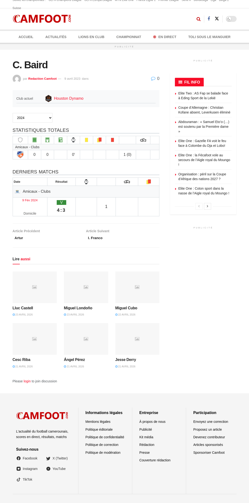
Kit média (146, 426)
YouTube (56, 458)
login (27, 370)
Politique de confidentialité (105, 426)
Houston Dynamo (69, 98)
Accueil (26, 37)
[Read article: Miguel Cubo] (137, 276)
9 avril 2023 (72, 78)
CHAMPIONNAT (128, 37)
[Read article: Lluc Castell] (35, 276)
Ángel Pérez (74, 349)
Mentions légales (98, 411)
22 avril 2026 (125, 303)
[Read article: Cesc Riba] (35, 328)
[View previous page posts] (199, 206)
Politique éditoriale (99, 419)
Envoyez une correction (210, 411)
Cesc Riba (21, 349)
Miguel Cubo (126, 297)
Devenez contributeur (209, 426)
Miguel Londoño (78, 297)
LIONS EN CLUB (91, 37)
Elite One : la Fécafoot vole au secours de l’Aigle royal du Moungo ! (204, 159)
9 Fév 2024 (24, 199)
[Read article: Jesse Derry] (137, 328)
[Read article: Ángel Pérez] (86, 328)
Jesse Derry (125, 349)
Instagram (27, 458)
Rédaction (146, 434)
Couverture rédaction (155, 449)
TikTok (24, 468)
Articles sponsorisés (208, 434)
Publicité (145, 419)
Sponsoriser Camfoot (209, 442)
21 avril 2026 (23, 355)
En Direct (164, 37)
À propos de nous (152, 411)
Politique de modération (103, 442)
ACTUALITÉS (55, 37)
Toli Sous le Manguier (209, 37)
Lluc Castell (23, 297)
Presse (144, 442)
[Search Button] (199, 19)
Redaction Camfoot (42, 78)
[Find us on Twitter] (217, 19)
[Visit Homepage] (43, 18)
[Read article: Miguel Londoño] (86, 276)
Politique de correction (102, 434)
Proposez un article (207, 419)
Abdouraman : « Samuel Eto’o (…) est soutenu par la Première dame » (203, 126)
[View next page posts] (207, 206)
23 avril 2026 (23, 303)
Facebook (26, 447)
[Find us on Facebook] (209, 19)
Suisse (17, 8)
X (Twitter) (57, 447)
